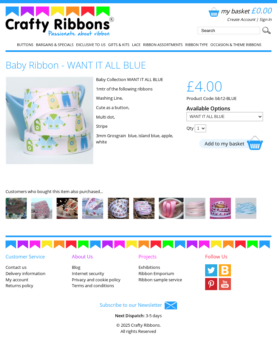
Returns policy (19, 285)
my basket (239, 11)
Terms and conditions (93, 285)
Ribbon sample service (160, 280)
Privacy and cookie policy (96, 280)
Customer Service (25, 256)
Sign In (265, 19)
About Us (82, 256)
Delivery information (25, 273)
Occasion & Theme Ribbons (235, 44)
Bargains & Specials (54, 44)
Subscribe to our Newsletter (138, 305)
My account (17, 280)
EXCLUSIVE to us (91, 44)
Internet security (88, 273)
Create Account (241, 19)
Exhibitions (149, 267)
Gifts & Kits (118, 44)
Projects (147, 256)
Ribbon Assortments (163, 44)
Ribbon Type (196, 44)
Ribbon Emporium (156, 273)
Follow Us (216, 256)
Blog (76, 267)
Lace (136, 44)
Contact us (16, 267)
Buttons (25, 44)
